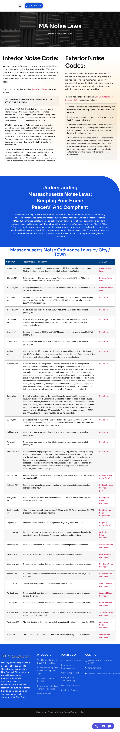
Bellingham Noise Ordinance (107, 482)
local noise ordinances (49, 233)
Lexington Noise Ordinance (106, 517)
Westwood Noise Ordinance (107, 607)
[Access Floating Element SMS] (109, 726)
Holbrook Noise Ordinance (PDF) (109, 469)
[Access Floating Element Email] (103, 726)
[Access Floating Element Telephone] (97, 726)
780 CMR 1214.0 (39, 89)
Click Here (106, 306)
